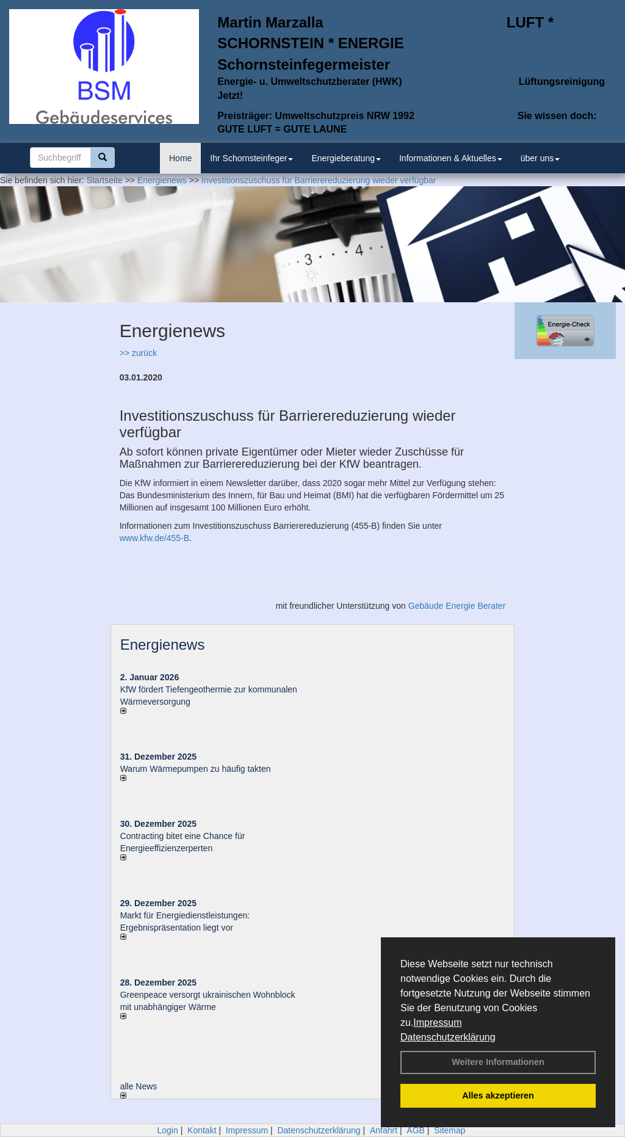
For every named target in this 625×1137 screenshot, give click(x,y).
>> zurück (138, 353)
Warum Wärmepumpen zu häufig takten (195, 769)
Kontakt (201, 1130)
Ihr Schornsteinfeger (251, 158)
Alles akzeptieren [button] (498, 1095)
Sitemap (449, 1130)
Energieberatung (346, 158)
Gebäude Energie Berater (457, 606)
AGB (415, 1130)
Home (180, 158)
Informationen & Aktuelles (450, 158)
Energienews (162, 644)
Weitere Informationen (498, 1062)
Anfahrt (383, 1130)
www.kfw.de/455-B (154, 538)
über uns (540, 158)
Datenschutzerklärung (448, 1037)
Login (167, 1130)
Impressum (437, 1022)
